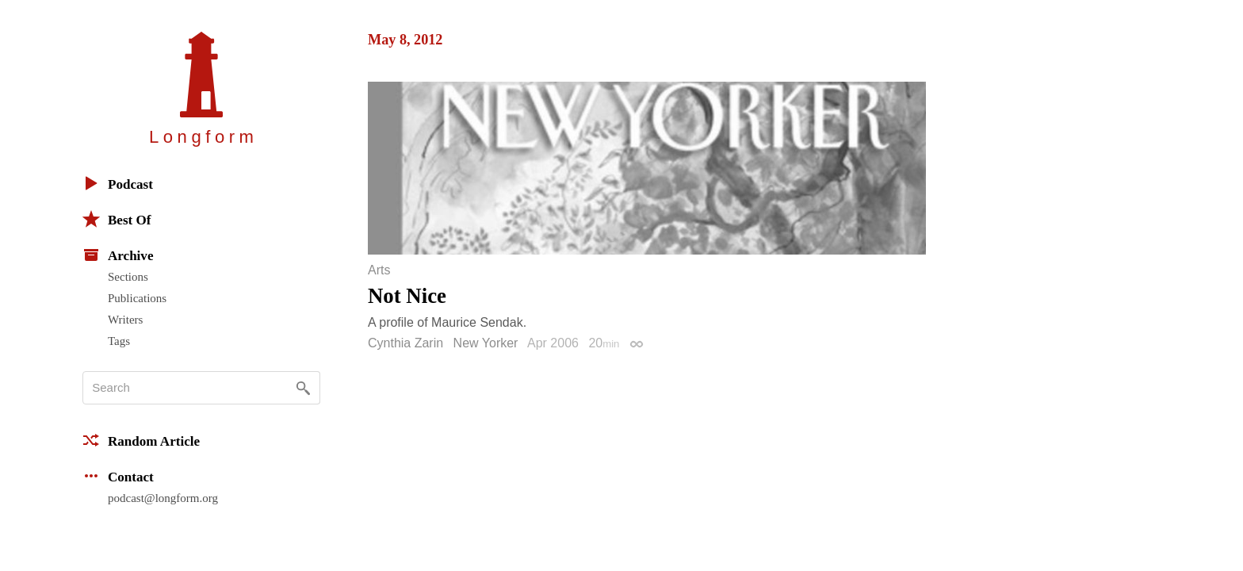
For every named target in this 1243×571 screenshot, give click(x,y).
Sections (128, 276)
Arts (379, 270)
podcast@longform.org (163, 498)
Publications (137, 298)
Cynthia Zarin (405, 343)
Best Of (116, 219)
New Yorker (485, 343)
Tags (119, 341)
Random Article (141, 440)
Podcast (117, 183)
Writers (125, 319)
